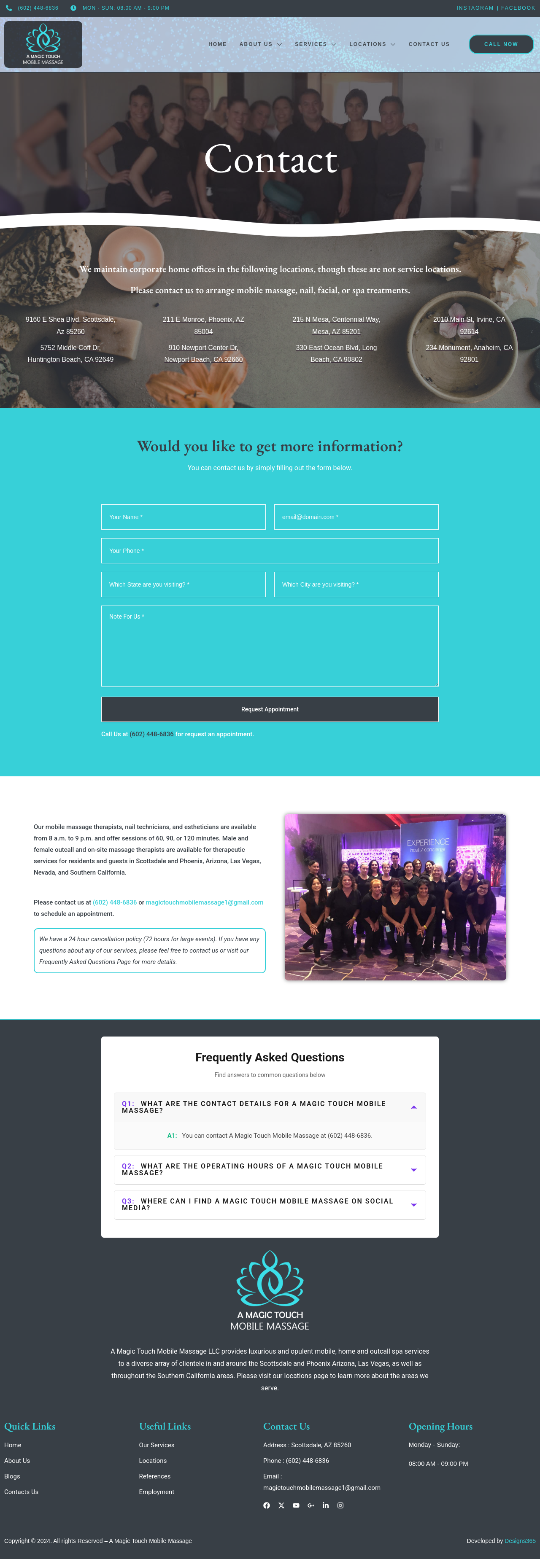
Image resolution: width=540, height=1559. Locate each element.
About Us (260, 44)
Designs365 (520, 1540)
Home (217, 44)
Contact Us (429, 44)
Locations (372, 44)
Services (315, 44)
